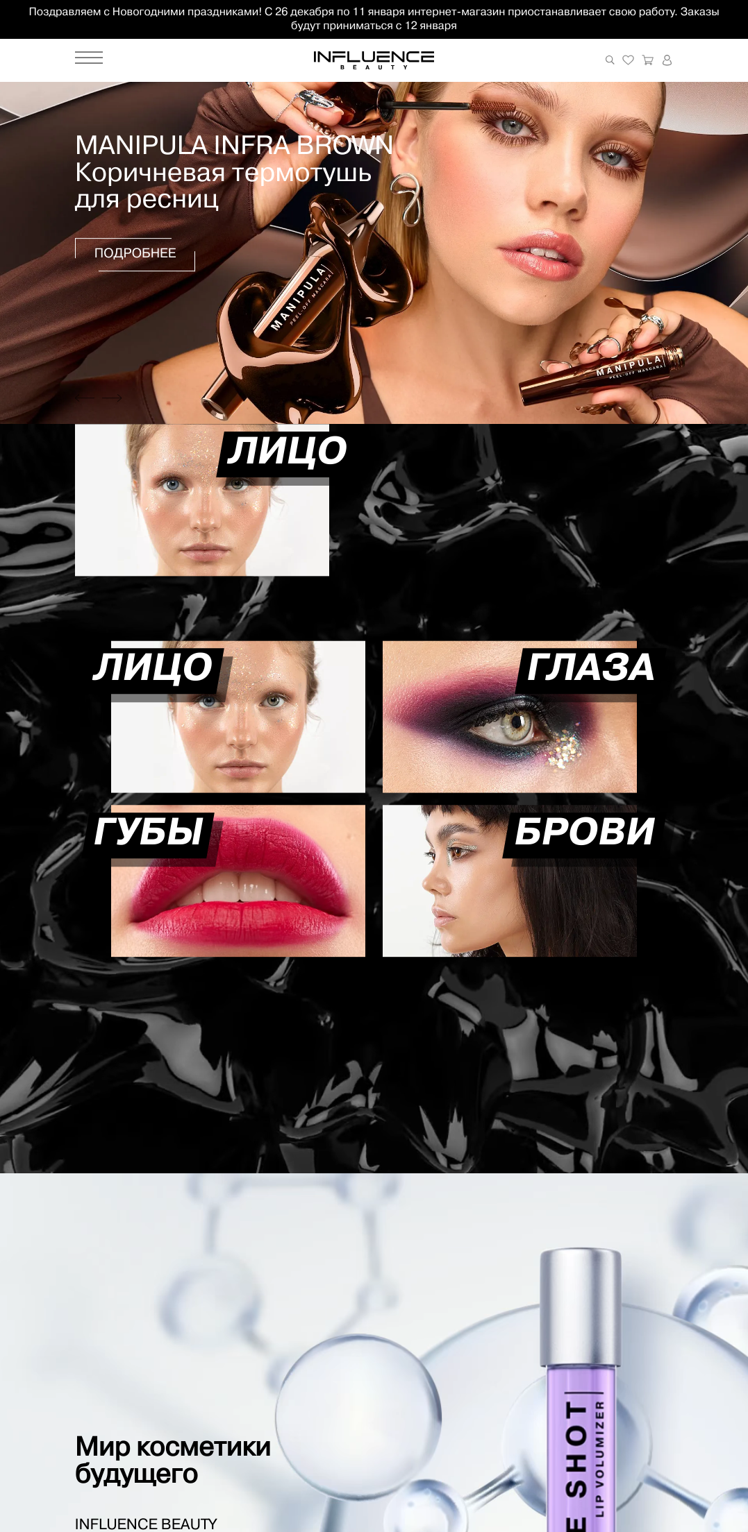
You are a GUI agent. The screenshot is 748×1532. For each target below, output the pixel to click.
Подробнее (135, 255)
